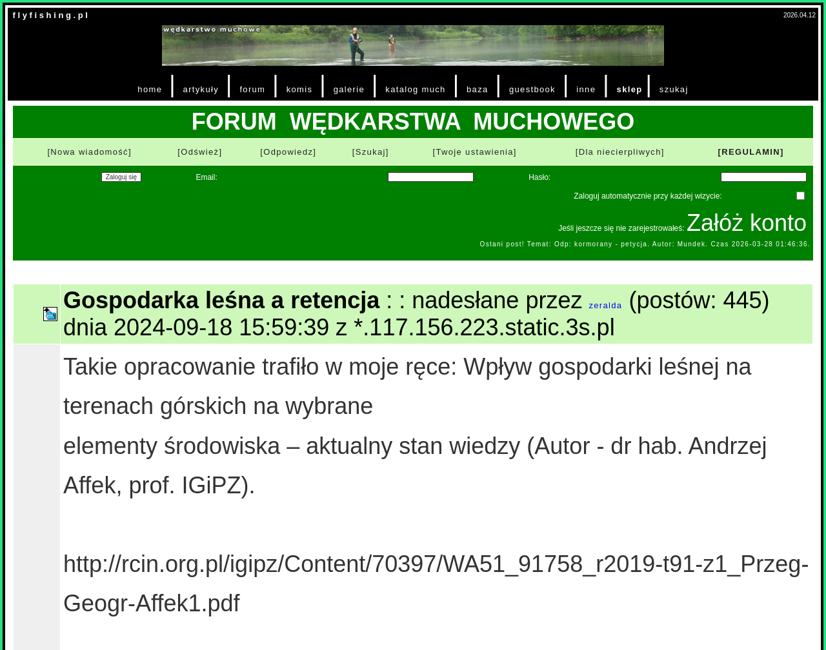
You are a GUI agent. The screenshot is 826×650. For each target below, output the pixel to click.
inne (586, 89)
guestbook (532, 89)
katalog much (415, 89)
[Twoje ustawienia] (475, 152)
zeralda (605, 305)
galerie (349, 89)
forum (252, 89)
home (149, 89)
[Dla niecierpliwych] (620, 152)
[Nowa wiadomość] (89, 152)
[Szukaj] (370, 152)
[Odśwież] (199, 152)
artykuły (201, 89)
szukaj (674, 89)
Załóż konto (747, 223)
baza (478, 89)
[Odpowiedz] (288, 152)
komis (300, 89)
